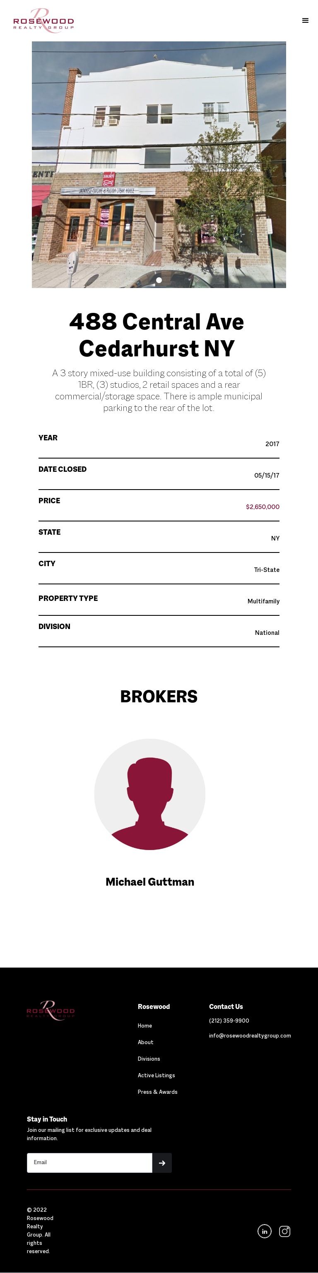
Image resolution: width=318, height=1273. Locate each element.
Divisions (149, 1059)
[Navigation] (66, 1011)
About (146, 1043)
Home (145, 1026)
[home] (39, 21)
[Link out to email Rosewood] (250, 1036)
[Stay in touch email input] (89, 1163)
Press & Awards (158, 1092)
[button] (305, 20)
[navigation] (284, 1231)
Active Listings (156, 1076)
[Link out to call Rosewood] (229, 1021)
